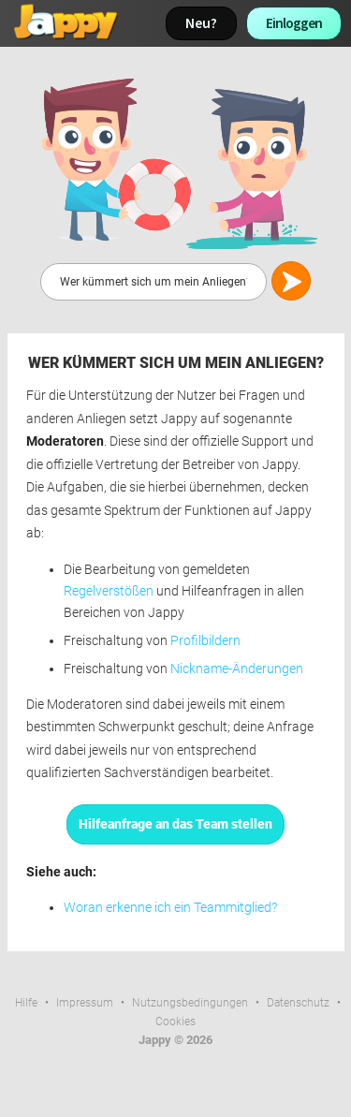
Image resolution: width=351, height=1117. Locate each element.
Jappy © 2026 (175, 1040)
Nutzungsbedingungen (190, 1002)
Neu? (201, 23)
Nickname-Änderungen (236, 669)
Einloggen (294, 23)
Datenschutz (298, 1002)
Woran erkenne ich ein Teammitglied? (170, 908)
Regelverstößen (109, 591)
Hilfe (26, 1002)
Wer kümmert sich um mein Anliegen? (176, 363)
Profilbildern (205, 641)
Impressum (84, 1002)
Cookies (175, 1021)
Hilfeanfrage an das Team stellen (175, 824)
